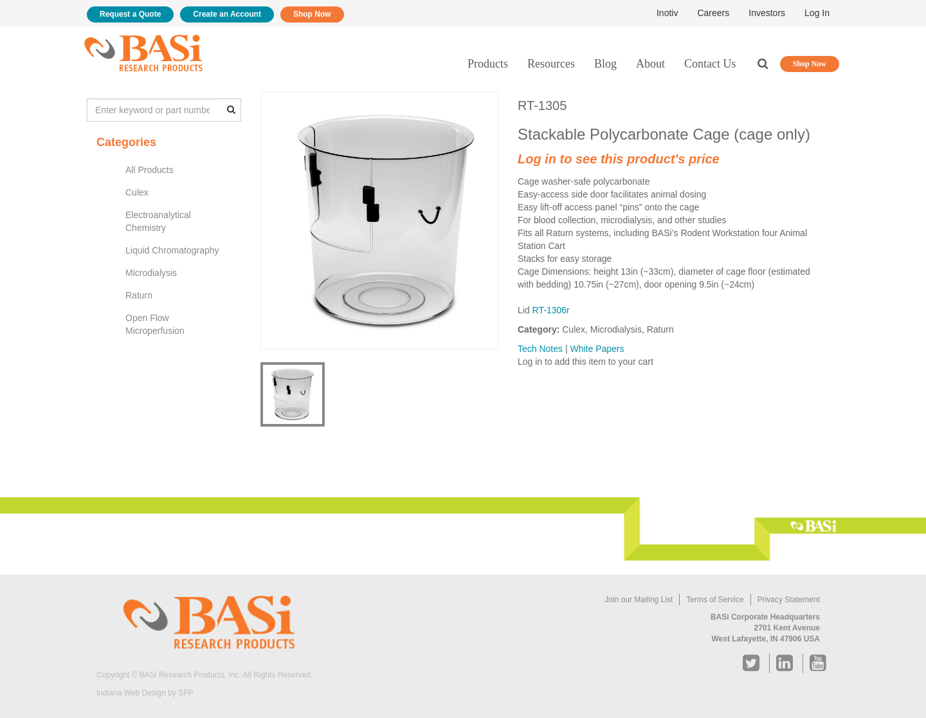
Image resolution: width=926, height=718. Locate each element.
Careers (713, 13)
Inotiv (667, 13)
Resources (551, 63)
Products (488, 63)
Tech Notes (540, 349)
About (650, 63)
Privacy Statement (789, 599)
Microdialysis (151, 273)
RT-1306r (551, 310)
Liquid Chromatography (172, 250)
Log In (817, 13)
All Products (149, 170)
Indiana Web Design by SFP (145, 692)
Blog (605, 63)
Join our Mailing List (638, 599)
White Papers (597, 349)
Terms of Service (714, 599)
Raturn (138, 295)
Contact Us (710, 63)
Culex (137, 192)
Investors (767, 13)
